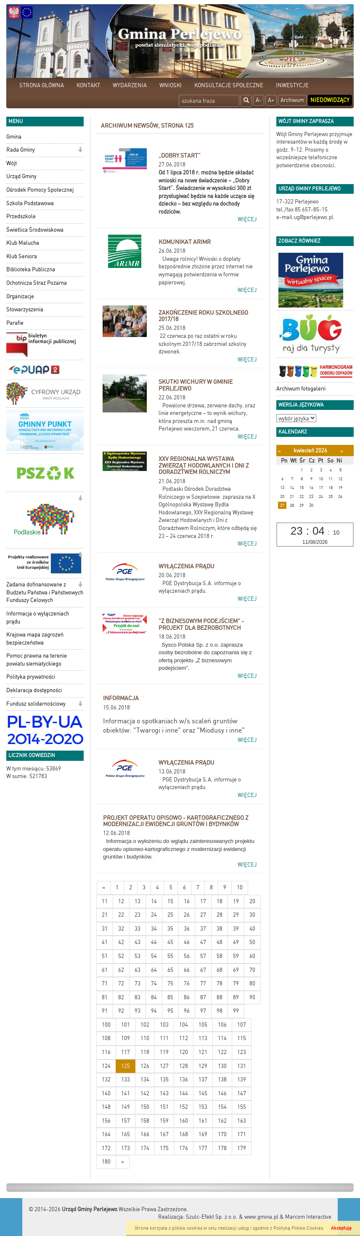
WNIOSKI (170, 85)
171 (241, 1134)
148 (106, 1107)
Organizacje (20, 296)
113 (203, 1038)
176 (183, 1148)
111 (164, 1038)
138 (222, 1079)
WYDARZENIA (130, 85)
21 (105, 915)
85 (170, 997)
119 (164, 1052)
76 (187, 983)
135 (164, 1079)
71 (105, 983)
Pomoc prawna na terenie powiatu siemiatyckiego (36, 660)
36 (187, 929)
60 (252, 956)
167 (164, 1134)
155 (241, 1107)
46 (187, 942)
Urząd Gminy (21, 176)
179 (241, 1148)
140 (106, 1093)
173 (125, 1148)
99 (236, 1011)
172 (106, 1148)
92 (121, 1011)
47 (203, 942)
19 (236, 901)
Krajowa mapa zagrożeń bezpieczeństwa (35, 638)
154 (222, 1107)
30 (252, 915)
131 (241, 1066)
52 (121, 956)
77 (203, 983)
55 (170, 956)
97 (203, 1011)
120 (183, 1052)
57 (203, 956)
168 (183, 1134)
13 (137, 901)
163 (241, 1121)
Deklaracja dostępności (34, 690)
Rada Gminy (20, 150)
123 (241, 1052)
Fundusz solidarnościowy (36, 704)
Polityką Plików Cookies (298, 1228)
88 (219, 997)
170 (222, 1134)
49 (236, 942)
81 (105, 997)
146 (222, 1093)
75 (170, 983)
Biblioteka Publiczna (30, 269)
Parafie (15, 323)
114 (222, 1038)
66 (187, 970)
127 (164, 1066)
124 (106, 1066)
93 (137, 1011)
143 (164, 1093)
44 (154, 942)
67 (203, 970)
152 (183, 1107)
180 (106, 1161)
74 (154, 983)
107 (241, 1025)
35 (170, 929)
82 (121, 997)
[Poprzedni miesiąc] (279, 451)
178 (222, 1148)
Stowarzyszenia (24, 309)
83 (137, 997)
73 (137, 983)
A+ (271, 100)
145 (203, 1093)
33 (137, 929)
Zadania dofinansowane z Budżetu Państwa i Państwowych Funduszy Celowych (44, 592)
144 (183, 1093)
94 (154, 1011)
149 (125, 1107)
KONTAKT (88, 85)
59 (236, 956)
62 (121, 970)
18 (219, 901)
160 (183, 1121)
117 (125, 1052)
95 (170, 1011)
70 (252, 970)
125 (125, 1066)
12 (121, 901)
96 (187, 1011)
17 (203, 901)
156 (106, 1121)
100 (106, 1025)
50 (252, 942)
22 (121, 915)
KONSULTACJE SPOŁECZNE (228, 85)
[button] (80, 151)
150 (144, 1107)
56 (187, 956)
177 (203, 1148)
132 (106, 1079)
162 (222, 1121)
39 (236, 929)
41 (105, 942)
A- (259, 100)
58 (219, 956)
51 (105, 956)
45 (170, 942)
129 (203, 1066)
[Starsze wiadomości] (123, 1162)
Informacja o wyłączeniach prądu (37, 617)
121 (203, 1052)
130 (222, 1066)
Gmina (13, 137)
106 (222, 1025)
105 (203, 1025)
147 (241, 1093)
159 (164, 1121)
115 (241, 1038)
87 (203, 997)
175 (164, 1148)
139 (241, 1079)
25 (170, 915)
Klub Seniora (21, 256)
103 (164, 1025)
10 (240, 887)
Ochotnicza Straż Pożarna (36, 283)
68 (219, 970)
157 (125, 1121)
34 (154, 929)
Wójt (11, 163)
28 (219, 915)
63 (137, 970)
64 (154, 970)
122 (222, 1052)
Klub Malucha (22, 243)
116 (106, 1052)
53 (137, 956)
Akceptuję (341, 1228)
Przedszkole (21, 216)
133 (125, 1079)
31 (105, 929)
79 (236, 983)
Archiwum (292, 100)
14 (154, 901)
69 (236, 970)
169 (203, 1134)
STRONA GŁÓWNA (41, 85)
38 (219, 929)
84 (154, 997)
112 (183, 1038)
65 (170, 970)
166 (144, 1134)
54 (154, 956)
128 (183, 1066)
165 (125, 1134)
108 (106, 1038)
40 (252, 929)
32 (121, 929)
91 (105, 1011)
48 (219, 942)
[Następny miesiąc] (341, 451)
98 (219, 1011)
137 (203, 1079)
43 (137, 942)
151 (164, 1107)
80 (252, 983)
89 (236, 997)
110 (144, 1038)
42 (121, 942)
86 (187, 997)
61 (105, 970)
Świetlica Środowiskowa (35, 230)
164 (106, 1134)
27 (203, 915)
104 (183, 1025)
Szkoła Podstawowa (30, 203)
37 (203, 929)
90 (252, 997)
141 (125, 1093)
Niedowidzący (329, 100)
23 (137, 915)
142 (144, 1093)
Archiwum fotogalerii (301, 388)
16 (187, 901)
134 (144, 1079)
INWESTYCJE (292, 85)
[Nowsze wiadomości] (104, 888)
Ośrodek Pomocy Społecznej (40, 190)
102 (144, 1025)
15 (170, 901)
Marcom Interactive (308, 1217)
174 (144, 1148)
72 (121, 983)
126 (144, 1066)
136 (183, 1079)
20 (252, 901)
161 (203, 1121)
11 (105, 901)
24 (154, 915)
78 (219, 983)
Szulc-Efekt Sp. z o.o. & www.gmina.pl (232, 1217)
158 (144, 1121)
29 (236, 915)
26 (187, 915)
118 (144, 1052)
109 (125, 1038)
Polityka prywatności (30, 677)
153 (203, 1107)
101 (125, 1025)
